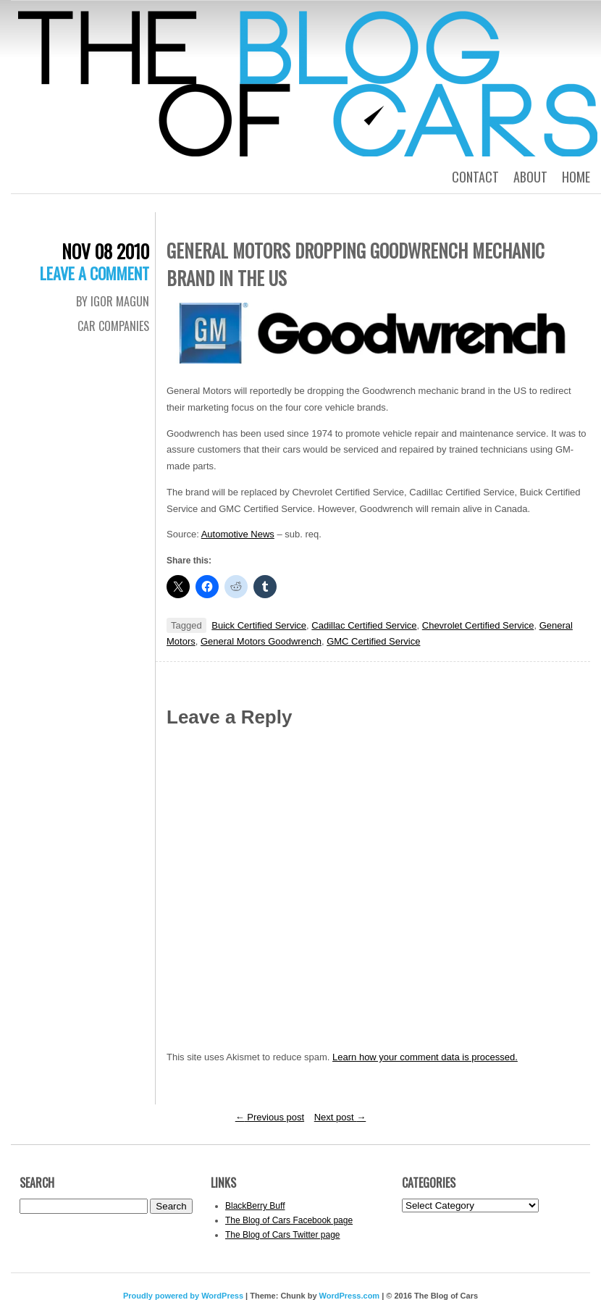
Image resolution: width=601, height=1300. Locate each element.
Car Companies (113, 326)
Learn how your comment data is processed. (425, 1057)
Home (576, 176)
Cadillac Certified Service (363, 625)
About (530, 176)
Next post (340, 1117)
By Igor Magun (112, 301)
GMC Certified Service (373, 641)
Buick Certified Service (258, 625)
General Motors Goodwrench (261, 641)
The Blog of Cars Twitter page (282, 1235)
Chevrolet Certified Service (478, 625)
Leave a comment (94, 273)
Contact (475, 176)
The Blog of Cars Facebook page (289, 1220)
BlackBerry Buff (255, 1206)
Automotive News (237, 534)
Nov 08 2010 (105, 251)
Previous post (269, 1117)
